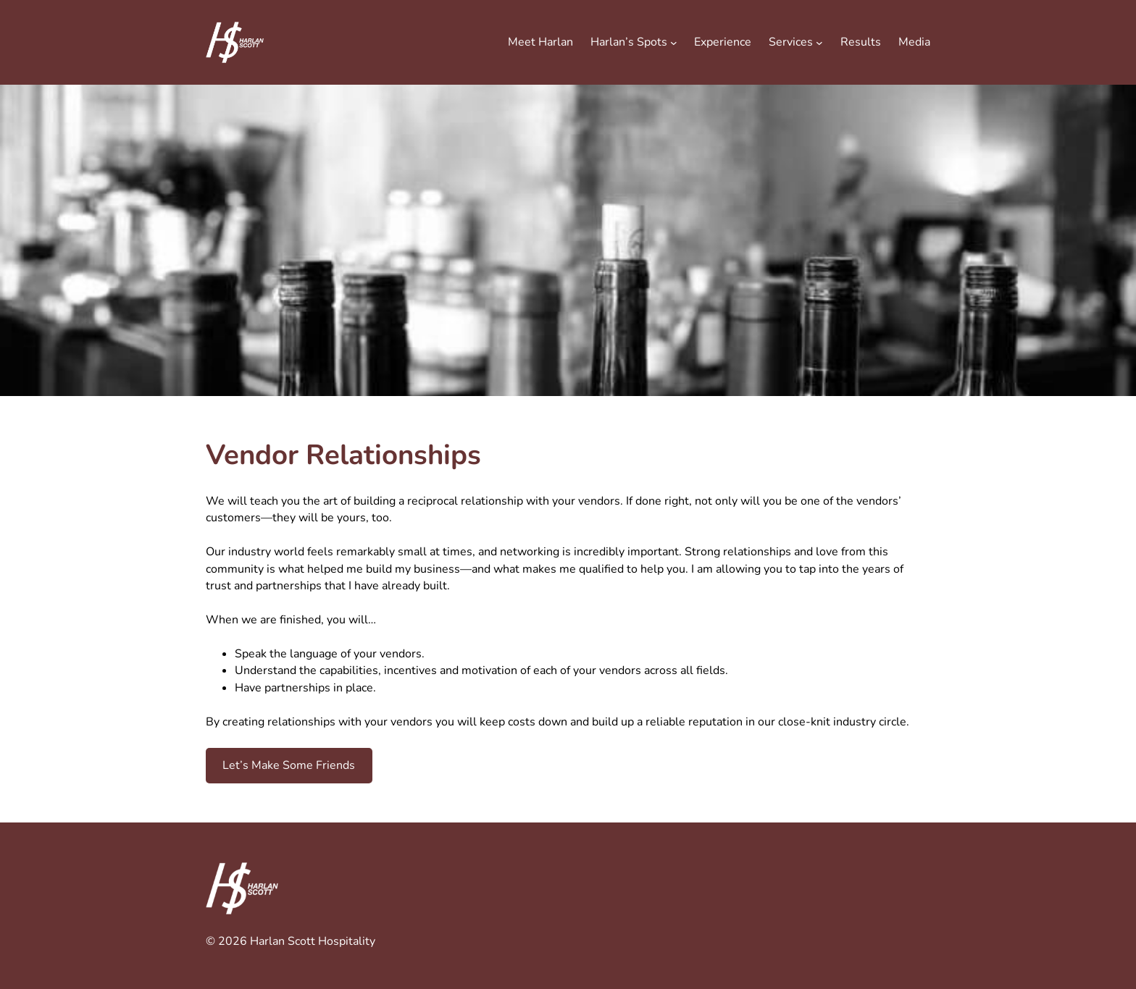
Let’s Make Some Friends (288, 765)
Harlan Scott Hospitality (312, 941)
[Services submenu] (819, 42)
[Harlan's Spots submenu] (673, 42)
